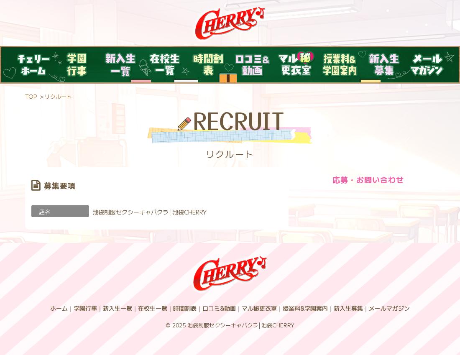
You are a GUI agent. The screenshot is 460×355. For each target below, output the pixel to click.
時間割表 (185, 308)
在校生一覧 (152, 308)
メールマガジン (389, 308)
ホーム (59, 308)
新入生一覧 (117, 308)
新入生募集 (348, 308)
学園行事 (85, 308)
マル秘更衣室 (259, 308)
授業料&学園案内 (305, 308)
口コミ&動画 (219, 308)
